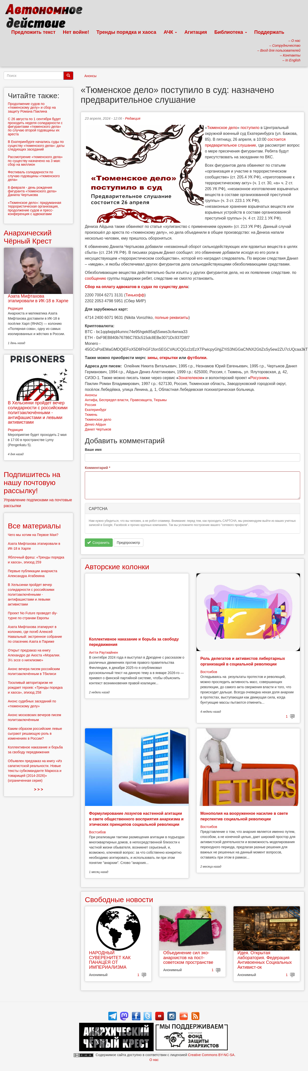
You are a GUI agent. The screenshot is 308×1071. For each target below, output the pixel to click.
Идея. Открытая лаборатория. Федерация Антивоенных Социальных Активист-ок (264, 960)
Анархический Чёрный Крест (28, 237)
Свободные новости (119, 900)
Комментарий (97, 468)
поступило (250, 128)
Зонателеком (190, 378)
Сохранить (98, 543)
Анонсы (90, 76)
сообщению (95, 278)
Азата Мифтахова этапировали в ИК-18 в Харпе (38, 298)
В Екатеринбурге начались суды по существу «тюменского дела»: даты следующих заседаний (36, 145)
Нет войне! (76, 32)
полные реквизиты (172, 317)
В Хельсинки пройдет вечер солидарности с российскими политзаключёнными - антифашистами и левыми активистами (38, 412)
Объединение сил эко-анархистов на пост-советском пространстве (188, 957)
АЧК (170, 32)
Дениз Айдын (95, 424)
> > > (38, 789)
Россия (90, 405)
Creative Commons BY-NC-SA (211, 1055)
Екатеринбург (95, 410)
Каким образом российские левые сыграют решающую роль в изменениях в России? (35, 733)
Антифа (91, 400)
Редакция (132, 118)
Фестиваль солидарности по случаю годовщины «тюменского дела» (34, 176)
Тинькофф (135, 295)
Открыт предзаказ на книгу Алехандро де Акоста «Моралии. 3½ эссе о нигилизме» (34, 655)
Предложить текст (33, 32)
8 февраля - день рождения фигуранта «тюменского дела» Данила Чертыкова (32, 191)
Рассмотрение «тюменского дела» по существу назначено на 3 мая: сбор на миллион (35, 160)
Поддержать (269, 32)
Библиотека (230, 32)
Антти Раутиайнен (103, 652)
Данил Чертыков (98, 429)
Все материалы (34, 526)
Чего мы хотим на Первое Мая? (33, 535)
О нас (154, 1060)
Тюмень (91, 415)
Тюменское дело (222, 128)
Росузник (258, 378)
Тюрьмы (160, 400)
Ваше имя (93, 450)
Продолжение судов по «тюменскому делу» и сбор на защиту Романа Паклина (32, 107)
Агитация (195, 32)
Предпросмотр (128, 543)
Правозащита (141, 400)
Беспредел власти (113, 400)
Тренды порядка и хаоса (126, 32)
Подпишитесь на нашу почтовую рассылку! (32, 482)
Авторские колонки (117, 567)
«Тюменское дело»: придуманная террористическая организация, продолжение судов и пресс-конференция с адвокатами (34, 208)
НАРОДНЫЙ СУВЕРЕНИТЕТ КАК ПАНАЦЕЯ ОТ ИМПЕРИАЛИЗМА (110, 960)
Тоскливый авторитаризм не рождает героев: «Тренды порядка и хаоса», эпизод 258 (35, 687)
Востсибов (208, 672)
